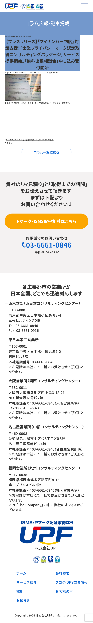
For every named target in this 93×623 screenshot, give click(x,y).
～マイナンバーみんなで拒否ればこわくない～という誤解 (30, 139)
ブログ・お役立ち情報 (71, 582)
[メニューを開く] (85, 5)
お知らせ (23, 600)
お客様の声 (64, 591)
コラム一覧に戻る (46, 152)
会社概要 (62, 573)
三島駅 (7, 143)
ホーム (21, 573)
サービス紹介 (26, 582)
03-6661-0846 (46, 244)
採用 (19, 591)
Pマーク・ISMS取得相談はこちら (46, 221)
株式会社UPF (44, 615)
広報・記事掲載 (25, 36)
